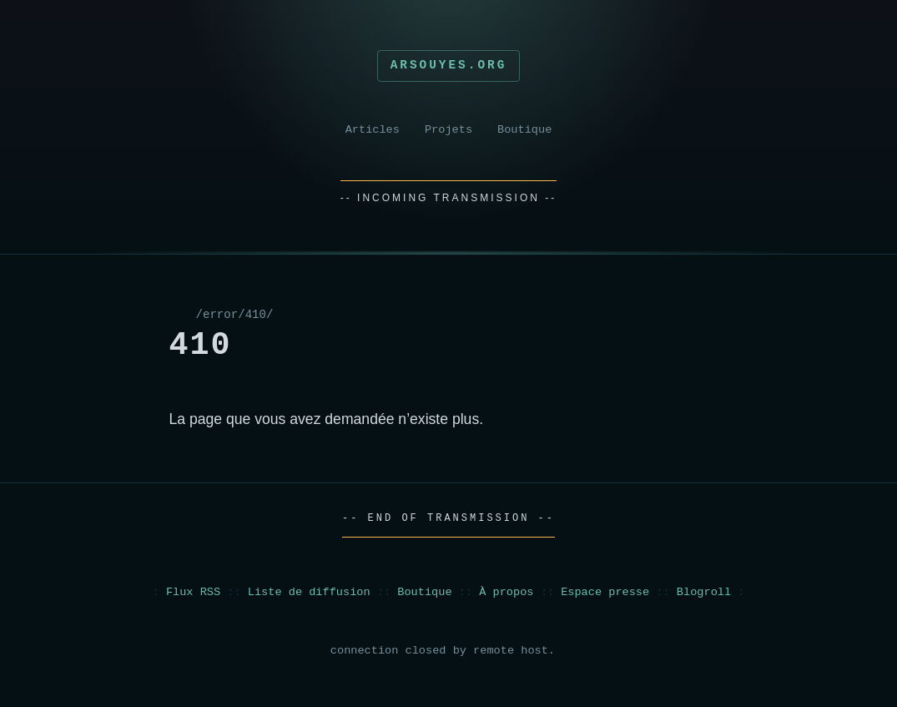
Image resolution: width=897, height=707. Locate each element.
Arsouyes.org (449, 65)
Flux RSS (193, 592)
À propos (506, 592)
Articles (372, 130)
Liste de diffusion (309, 592)
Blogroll (704, 592)
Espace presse (605, 592)
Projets (448, 130)
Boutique (524, 130)
